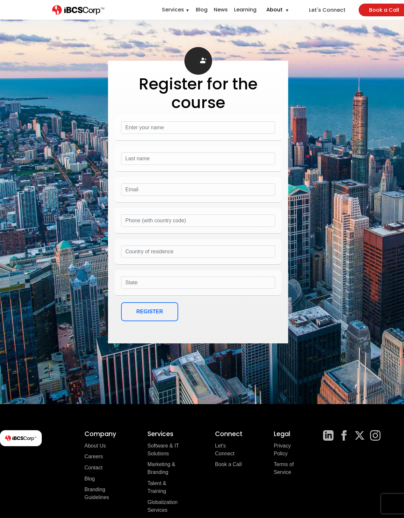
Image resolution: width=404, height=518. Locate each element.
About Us (95, 445)
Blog (202, 9)
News (221, 9)
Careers (94, 456)
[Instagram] (375, 435)
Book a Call (228, 464)
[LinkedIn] (328, 435)
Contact (93, 467)
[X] (359, 435)
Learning (245, 9)
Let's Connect (327, 10)
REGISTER (149, 311)
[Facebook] (344, 435)
